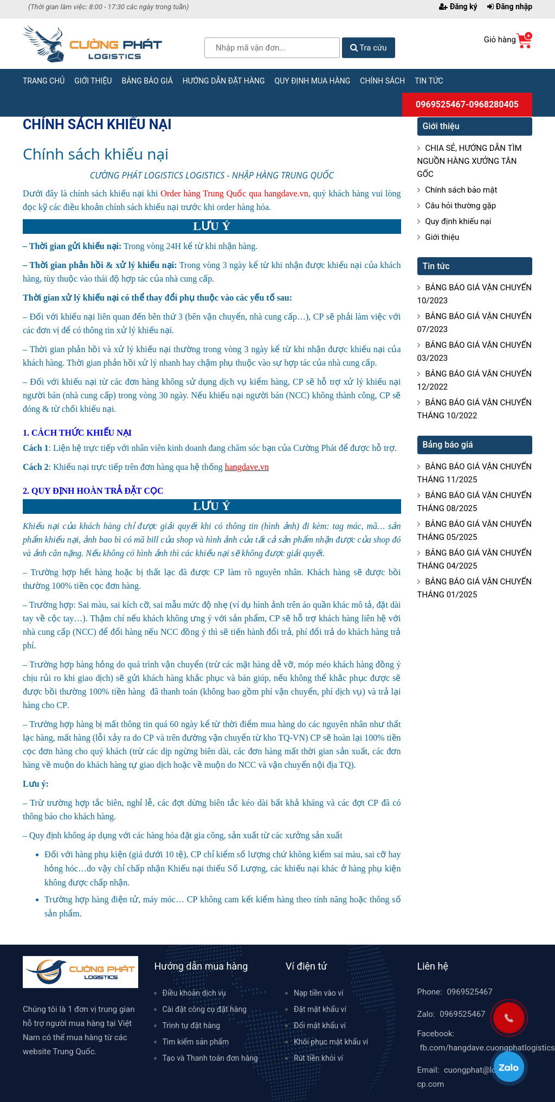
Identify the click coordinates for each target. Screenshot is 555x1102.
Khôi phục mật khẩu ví (331, 1041)
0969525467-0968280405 (467, 104)
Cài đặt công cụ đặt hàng (205, 1009)
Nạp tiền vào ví (319, 993)
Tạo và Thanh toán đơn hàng (210, 1058)
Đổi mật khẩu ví (320, 1025)
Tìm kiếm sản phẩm (196, 1041)
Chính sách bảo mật (461, 190)
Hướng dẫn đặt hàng (224, 81)
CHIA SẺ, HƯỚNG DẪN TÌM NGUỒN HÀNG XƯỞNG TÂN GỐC (469, 161)
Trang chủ (43, 81)
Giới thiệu (93, 81)
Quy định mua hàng (313, 81)
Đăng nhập (509, 6)
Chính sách (382, 81)
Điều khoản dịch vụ (194, 993)
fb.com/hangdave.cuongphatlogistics (487, 1048)
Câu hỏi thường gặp (460, 206)
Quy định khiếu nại (458, 221)
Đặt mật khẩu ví (320, 1009)
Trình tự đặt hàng (192, 1025)
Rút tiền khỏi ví (318, 1058)
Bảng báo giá (146, 81)
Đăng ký (458, 6)
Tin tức (429, 81)
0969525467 (469, 992)
